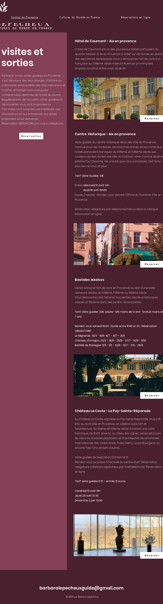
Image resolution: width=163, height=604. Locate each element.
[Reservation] (31, 136)
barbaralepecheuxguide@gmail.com (81, 588)
